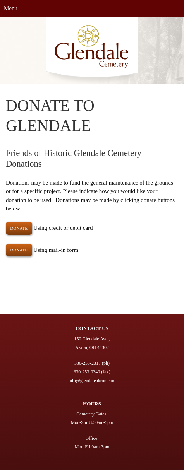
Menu (10, 8)
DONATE (19, 228)
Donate (19, 250)
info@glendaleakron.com (91, 380)
